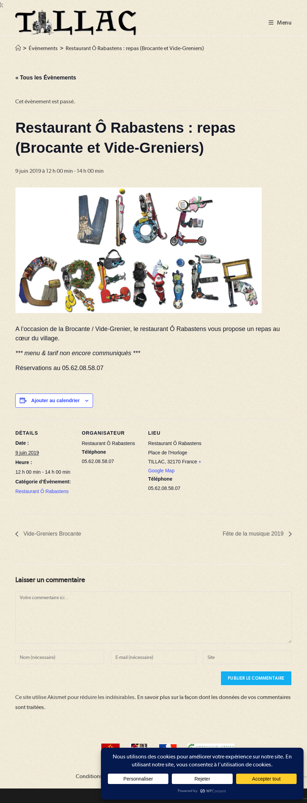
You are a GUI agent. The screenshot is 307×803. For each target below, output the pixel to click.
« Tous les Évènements (45, 78)
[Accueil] (18, 48)
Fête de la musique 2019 (254, 534)
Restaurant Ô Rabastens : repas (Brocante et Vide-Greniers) (135, 48)
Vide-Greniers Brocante (51, 534)
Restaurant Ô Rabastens (41, 491)
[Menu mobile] (280, 22)
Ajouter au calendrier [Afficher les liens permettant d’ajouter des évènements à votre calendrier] (55, 400)
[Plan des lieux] (250, 466)
